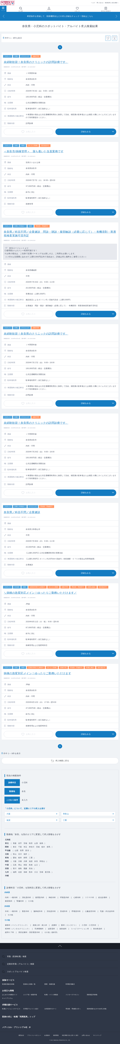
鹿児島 (47, 872)
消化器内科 (26, 897)
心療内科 (77, 897)
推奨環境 (56, 1035)
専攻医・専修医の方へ (73, 1009)
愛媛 (25, 868)
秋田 (31, 843)
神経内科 (52, 897)
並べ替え (108, 36)
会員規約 (47, 1035)
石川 (20, 854)
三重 (65, 820)
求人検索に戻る (62, 761)
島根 (31, 865)
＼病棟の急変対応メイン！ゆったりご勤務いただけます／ (40, 592)
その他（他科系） (51, 932)
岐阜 (20, 858)
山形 (36, 843)
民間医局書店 (70, 984)
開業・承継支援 (49, 984)
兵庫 (25, 861)
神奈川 (31, 847)
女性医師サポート (50, 1009)
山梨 (16, 850)
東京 (15, 847)
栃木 (43, 847)
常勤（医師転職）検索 (16, 956)
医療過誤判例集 (92, 994)
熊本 (31, 872)
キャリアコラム (7, 998)
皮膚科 (54, 925)
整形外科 (25, 911)
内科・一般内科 (11, 897)
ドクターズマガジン (72, 994)
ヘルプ (93, 2)
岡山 (20, 865)
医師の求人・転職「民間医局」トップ (18, 1017)
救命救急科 (97, 929)
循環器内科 (39, 897)
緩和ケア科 (9, 932)
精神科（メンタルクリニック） (17, 929)
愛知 (15, 858)
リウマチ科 (89, 897)
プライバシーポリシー (34, 1035)
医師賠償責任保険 (8, 984)
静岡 (25, 858)
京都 (20, 861)
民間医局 (8, 2)
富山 (15, 854)
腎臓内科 (20, 901)
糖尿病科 (8, 901)
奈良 (36, 861)
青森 (15, 843)
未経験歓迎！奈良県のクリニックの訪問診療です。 (36, 62)
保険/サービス (8, 980)
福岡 (15, 872)
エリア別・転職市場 (30, 994)
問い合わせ (100, 2)
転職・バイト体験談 (51, 994)
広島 (15, 865)
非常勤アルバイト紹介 (30, 1009)
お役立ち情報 (8, 991)
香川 (15, 868)
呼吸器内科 (64, 897)
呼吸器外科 (76, 911)
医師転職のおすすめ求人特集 (97, 1009)
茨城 (38, 847)
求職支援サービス (10, 1005)
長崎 (25, 872)
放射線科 (63, 929)
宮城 (25, 843)
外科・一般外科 (11, 911)
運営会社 (21, 1035)
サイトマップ (97, 1035)
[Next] (116, 16)
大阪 (8, 814)
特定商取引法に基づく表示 (70, 1035)
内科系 (7, 892)
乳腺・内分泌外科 (107, 911)
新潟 (27, 850)
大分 (36, 872)
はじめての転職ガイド (9, 994)
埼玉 (25, 847)
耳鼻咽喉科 (39, 929)
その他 (31, 901)
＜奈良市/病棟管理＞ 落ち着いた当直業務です (33, 151)
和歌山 (66, 814)
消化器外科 (51, 911)
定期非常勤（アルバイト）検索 (20, 964)
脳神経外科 (38, 911)
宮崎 (41, 872)
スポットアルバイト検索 (17, 972)
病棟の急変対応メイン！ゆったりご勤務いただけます (37, 673)
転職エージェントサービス (11, 1009)
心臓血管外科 (90, 911)
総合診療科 (102, 897)
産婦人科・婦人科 (40, 925)
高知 (31, 868)
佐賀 (20, 872)
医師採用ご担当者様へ (112, 2)
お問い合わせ (86, 1035)
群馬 (48, 847)
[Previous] (3, 16)
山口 (36, 865)
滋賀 (8, 820)
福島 (41, 843)
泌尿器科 (51, 929)
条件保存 (115, 36)
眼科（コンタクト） (69, 925)
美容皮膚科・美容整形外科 (29, 932)
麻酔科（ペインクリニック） (16, 925)
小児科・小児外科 (89, 925)
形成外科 (63, 911)
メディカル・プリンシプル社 (14, 1027)
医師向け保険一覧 (29, 984)
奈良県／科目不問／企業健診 (22, 512)
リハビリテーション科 (80, 929)
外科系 (7, 906)
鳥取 (25, 865)
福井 (25, 854)
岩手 (20, 843)
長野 (22, 850)
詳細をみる (86, 132)
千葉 (20, 847)
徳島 (20, 868)
